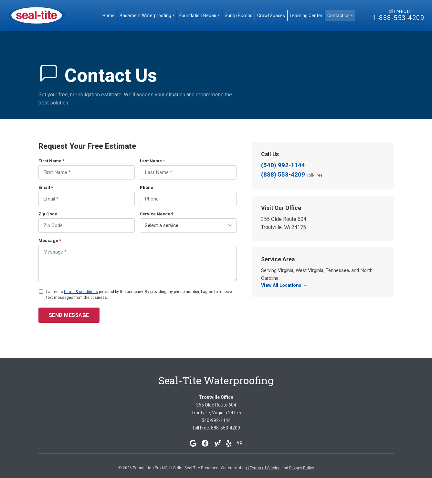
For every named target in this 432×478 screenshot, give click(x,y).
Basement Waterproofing (147, 15)
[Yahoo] (217, 443)
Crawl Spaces (271, 15)
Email (45, 187)
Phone (146, 187)
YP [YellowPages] (240, 443)
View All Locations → (284, 285)
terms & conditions (81, 291)
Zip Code (47, 213)
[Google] (193, 443)
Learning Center (306, 15)
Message (49, 240)
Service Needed (156, 213)
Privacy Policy (301, 467)
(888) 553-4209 (291, 174)
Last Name (152, 160)
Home (108, 15)
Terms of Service (265, 467)
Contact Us (340, 15)
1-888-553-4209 (398, 18)
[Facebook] (205, 443)
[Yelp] (229, 443)
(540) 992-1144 (283, 165)
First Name (51, 160)
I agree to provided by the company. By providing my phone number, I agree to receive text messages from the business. (139, 294)
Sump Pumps (238, 15)
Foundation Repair (199, 15)
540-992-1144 (216, 420)
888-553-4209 (225, 427)
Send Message (69, 315)
